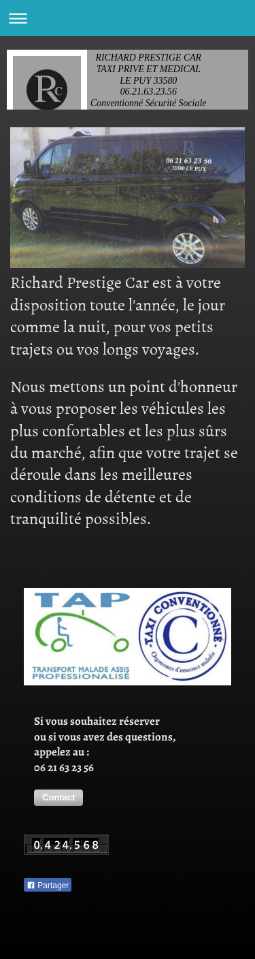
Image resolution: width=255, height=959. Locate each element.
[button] (58, 798)
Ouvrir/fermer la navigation (127, 18)
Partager (48, 885)
